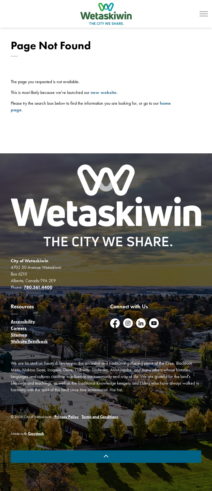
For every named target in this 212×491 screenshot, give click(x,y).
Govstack (36, 433)
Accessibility (23, 321)
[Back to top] (106, 456)
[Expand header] (203, 14)
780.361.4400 (38, 287)
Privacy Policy (66, 416)
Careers (18, 328)
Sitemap (19, 334)
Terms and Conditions (100, 416)
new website (103, 92)
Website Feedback (29, 341)
